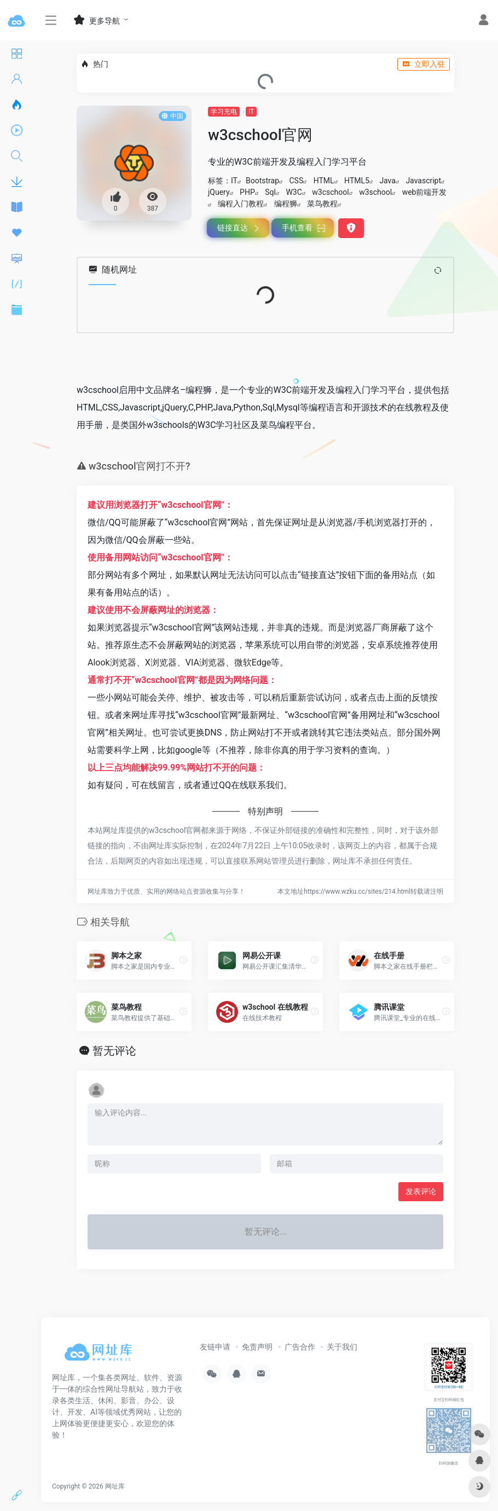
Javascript (423, 180)
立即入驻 (423, 64)
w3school (375, 192)
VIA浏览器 (205, 662)
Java (387, 180)
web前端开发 (424, 192)
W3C (294, 192)
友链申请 (215, 1346)
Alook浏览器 (112, 662)
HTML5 (356, 180)
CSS (296, 180)
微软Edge (252, 662)
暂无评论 (114, 1050)
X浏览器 (161, 662)
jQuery (219, 192)
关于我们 (342, 1346)
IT (251, 111)
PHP (247, 192)
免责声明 (257, 1346)
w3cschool (330, 192)
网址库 (115, 1486)
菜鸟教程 (322, 203)
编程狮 (285, 203)
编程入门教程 (241, 203)
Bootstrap (262, 180)
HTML (324, 180)
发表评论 (421, 1191)
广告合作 (300, 1346)
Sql (270, 192)
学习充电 (224, 111)
